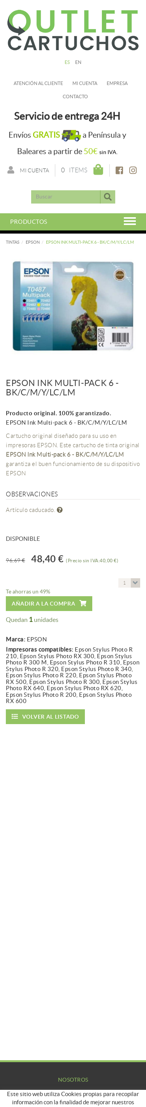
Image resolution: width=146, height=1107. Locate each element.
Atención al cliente (38, 83)
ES (67, 62)
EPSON (33, 242)
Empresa (117, 83)
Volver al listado (45, 716)
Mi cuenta (84, 83)
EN (78, 62)
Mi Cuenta (73, 1100)
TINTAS (12, 242)
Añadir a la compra (49, 603)
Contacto (75, 96)
